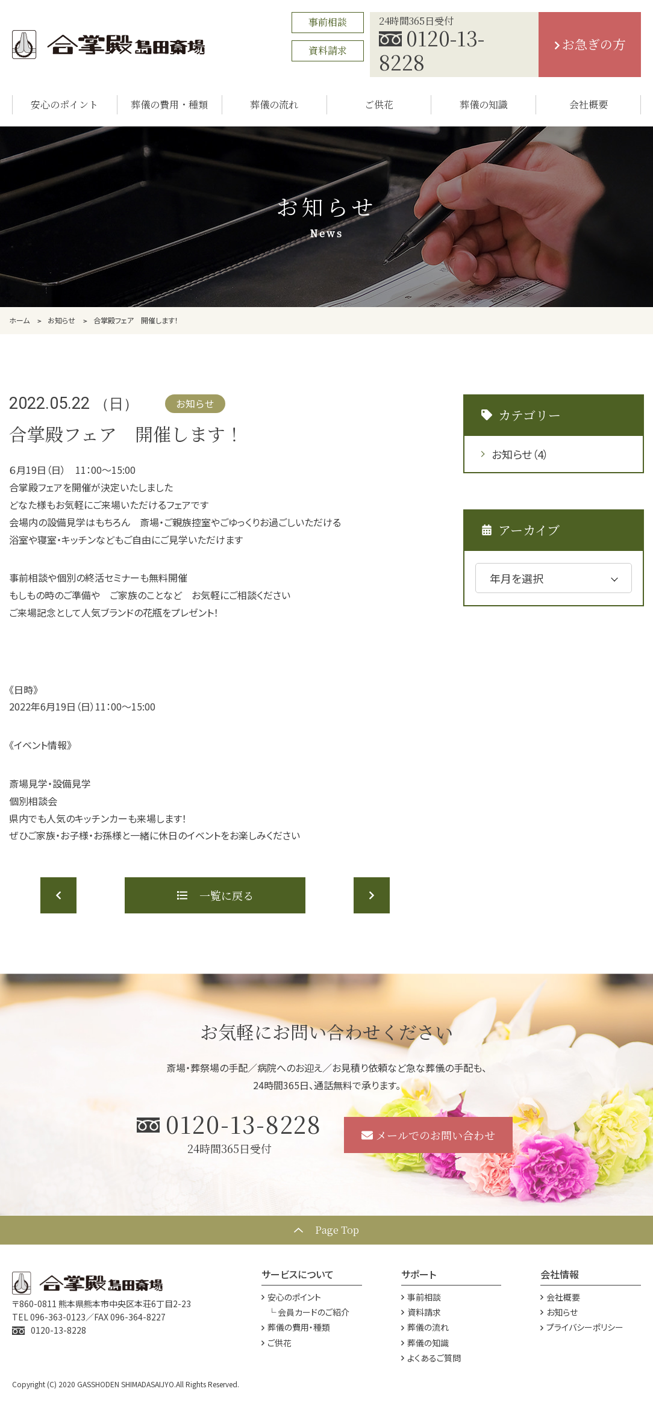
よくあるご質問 (431, 1358)
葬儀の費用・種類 (295, 1327)
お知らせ (520, 454)
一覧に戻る (215, 895)
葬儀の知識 (425, 1343)
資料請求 (327, 50)
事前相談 (327, 22)
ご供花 (276, 1343)
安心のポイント (291, 1297)
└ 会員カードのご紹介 (308, 1312)
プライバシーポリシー (581, 1327)
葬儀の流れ (425, 1327)
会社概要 (560, 1297)
